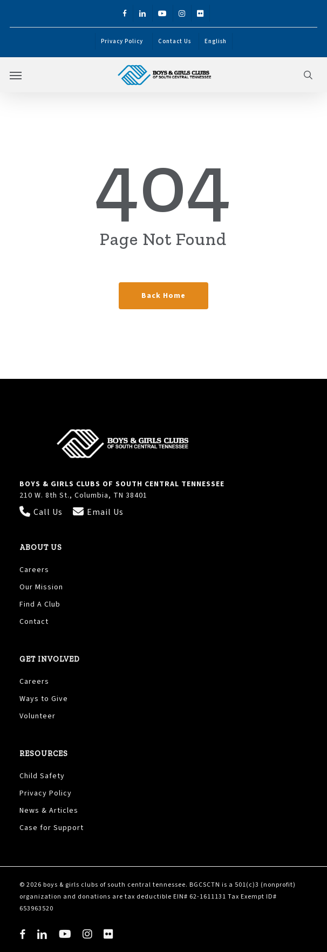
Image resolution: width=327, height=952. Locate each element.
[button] (16, 75)
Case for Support (51, 827)
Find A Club (39, 604)
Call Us (42, 512)
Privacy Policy (46, 793)
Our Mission (41, 587)
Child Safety (42, 776)
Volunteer (37, 716)
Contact (34, 621)
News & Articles (48, 810)
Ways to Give (43, 698)
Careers (34, 570)
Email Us (98, 512)
